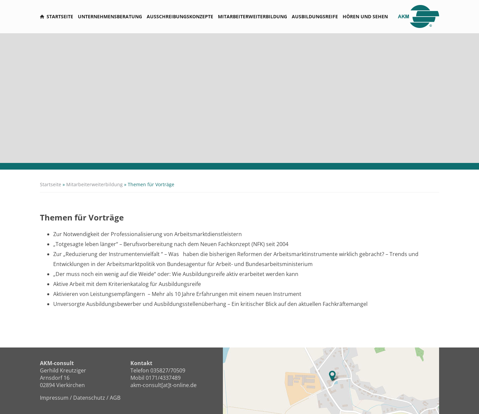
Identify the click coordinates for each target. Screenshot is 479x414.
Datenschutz (89, 397)
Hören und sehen (365, 16)
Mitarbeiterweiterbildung (252, 16)
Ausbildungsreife (315, 16)
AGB (115, 397)
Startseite (60, 16)
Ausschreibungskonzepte (180, 16)
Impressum (54, 397)
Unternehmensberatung (110, 16)
